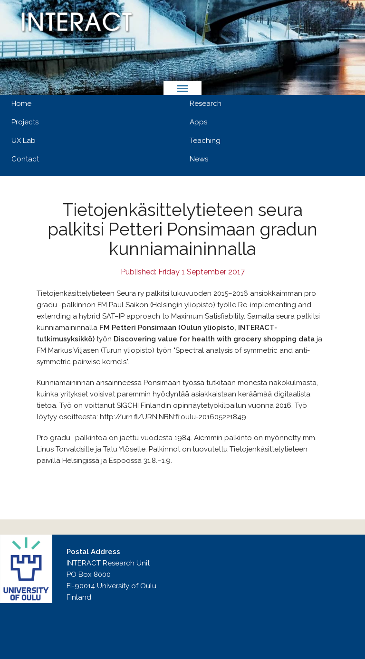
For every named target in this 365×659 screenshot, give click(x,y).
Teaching (205, 140)
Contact (25, 159)
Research (205, 103)
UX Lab (23, 140)
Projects (24, 122)
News (199, 159)
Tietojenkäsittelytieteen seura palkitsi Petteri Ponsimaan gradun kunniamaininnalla (182, 229)
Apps (198, 122)
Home (21, 103)
